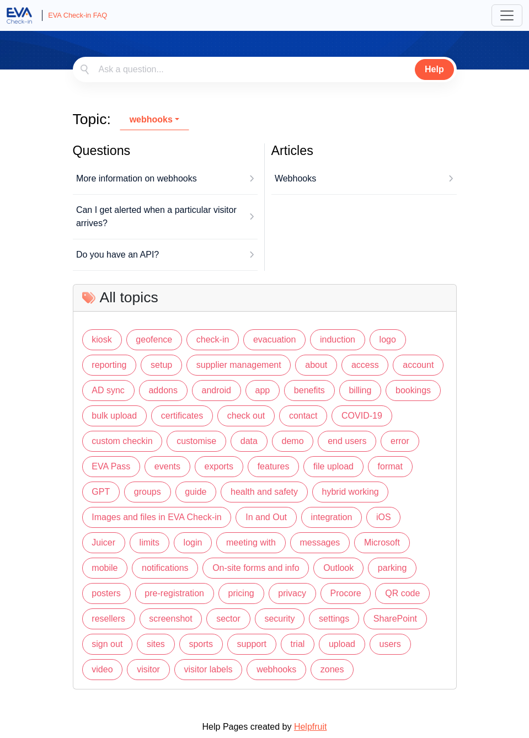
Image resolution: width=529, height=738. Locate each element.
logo (388, 339)
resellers (108, 618)
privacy (292, 593)
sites (156, 644)
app (262, 390)
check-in (212, 339)
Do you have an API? (117, 254)
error (400, 441)
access (365, 365)
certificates (182, 415)
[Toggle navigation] (506, 15)
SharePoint (395, 618)
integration (331, 517)
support (251, 644)
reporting (109, 365)
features (274, 466)
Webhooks (295, 178)
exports (219, 466)
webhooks (151, 119)
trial (298, 644)
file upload (333, 466)
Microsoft (382, 542)
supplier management (238, 365)
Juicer (103, 542)
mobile (104, 568)
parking (392, 568)
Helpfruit (310, 726)
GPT (101, 491)
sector (228, 618)
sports (201, 644)
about (316, 365)
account (418, 365)
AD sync (108, 390)
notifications (165, 568)
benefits (309, 390)
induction (337, 339)
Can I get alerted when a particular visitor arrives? (156, 216)
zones (332, 669)
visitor (148, 669)
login (193, 542)
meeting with (251, 542)
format (390, 466)
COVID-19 (361, 415)
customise (196, 441)
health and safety (264, 491)
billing (360, 390)
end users (347, 441)
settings (334, 618)
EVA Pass (111, 466)
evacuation (274, 339)
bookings (413, 390)
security (279, 618)
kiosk (101, 339)
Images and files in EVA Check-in (156, 517)
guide (195, 491)
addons (163, 390)
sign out (107, 644)
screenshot (170, 618)
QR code (402, 593)
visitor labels (208, 669)
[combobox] (265, 69)
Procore (345, 593)
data (249, 441)
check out (246, 415)
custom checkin (122, 441)
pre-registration (174, 593)
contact (303, 415)
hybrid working (350, 491)
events (167, 466)
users (390, 644)
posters (106, 593)
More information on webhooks (136, 178)
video (102, 669)
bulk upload (114, 415)
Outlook (338, 568)
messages (320, 542)
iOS (383, 517)
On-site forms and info (255, 568)
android (216, 390)
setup (161, 365)
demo (293, 441)
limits (149, 542)
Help (434, 69)
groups (147, 491)
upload (342, 644)
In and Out (266, 517)
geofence (154, 339)
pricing (241, 593)
